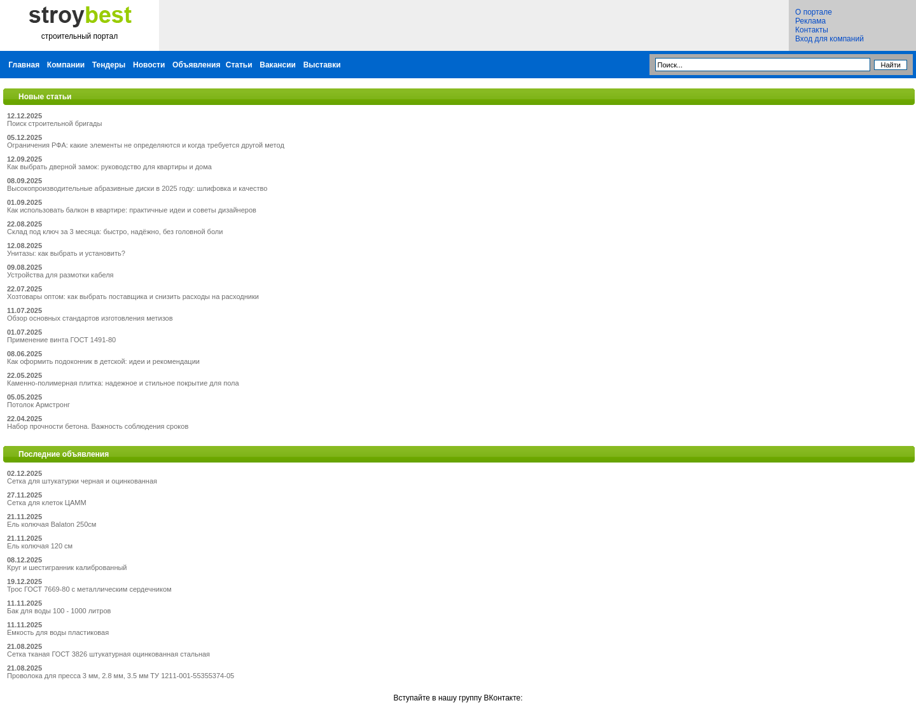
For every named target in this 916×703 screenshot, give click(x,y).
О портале (813, 12)
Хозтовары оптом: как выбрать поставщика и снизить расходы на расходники (133, 296)
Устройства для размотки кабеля (60, 275)
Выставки (322, 64)
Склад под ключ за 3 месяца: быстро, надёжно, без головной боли (115, 231)
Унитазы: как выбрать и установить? (66, 253)
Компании (66, 64)
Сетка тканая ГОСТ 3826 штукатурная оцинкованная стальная (108, 654)
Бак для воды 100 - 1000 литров (59, 611)
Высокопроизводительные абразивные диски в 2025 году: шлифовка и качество (137, 188)
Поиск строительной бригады (54, 123)
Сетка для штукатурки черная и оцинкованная (82, 481)
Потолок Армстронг (38, 404)
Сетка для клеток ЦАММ (47, 502)
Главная (23, 64)
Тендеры (109, 64)
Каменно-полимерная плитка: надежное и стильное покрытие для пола (123, 383)
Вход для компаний (829, 38)
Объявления (196, 64)
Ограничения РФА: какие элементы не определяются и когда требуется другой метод (145, 145)
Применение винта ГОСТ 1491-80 (61, 340)
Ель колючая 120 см (40, 546)
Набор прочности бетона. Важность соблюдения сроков (97, 426)
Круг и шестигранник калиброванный (67, 567)
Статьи (239, 64)
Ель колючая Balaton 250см (51, 524)
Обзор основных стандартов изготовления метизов (90, 318)
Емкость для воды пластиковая (58, 632)
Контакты (811, 29)
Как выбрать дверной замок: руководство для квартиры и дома (109, 167)
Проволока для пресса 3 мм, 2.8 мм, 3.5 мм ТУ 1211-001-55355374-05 (120, 675)
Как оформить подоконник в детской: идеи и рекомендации (103, 361)
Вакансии (278, 64)
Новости (149, 64)
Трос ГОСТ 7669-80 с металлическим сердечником (89, 589)
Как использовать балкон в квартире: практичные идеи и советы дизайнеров (131, 210)
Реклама (810, 21)
